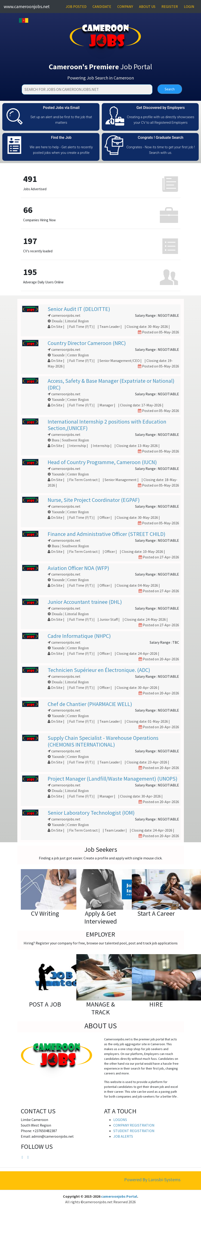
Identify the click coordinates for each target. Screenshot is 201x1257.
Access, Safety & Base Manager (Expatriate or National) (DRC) (111, 384)
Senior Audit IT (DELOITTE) (79, 309)
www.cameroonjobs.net (27, 6)
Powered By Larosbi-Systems (152, 1179)
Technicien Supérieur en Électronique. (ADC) (99, 670)
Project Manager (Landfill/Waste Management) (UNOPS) (112, 778)
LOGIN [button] (189, 6)
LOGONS (120, 1119)
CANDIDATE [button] (102, 6)
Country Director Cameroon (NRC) (87, 343)
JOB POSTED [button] (76, 6)
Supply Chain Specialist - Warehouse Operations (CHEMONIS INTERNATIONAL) (103, 741)
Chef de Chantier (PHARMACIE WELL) (90, 704)
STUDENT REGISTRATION (134, 1130)
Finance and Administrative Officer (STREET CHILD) (106, 534)
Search (170, 89)
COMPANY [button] (125, 6)
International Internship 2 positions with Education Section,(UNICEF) (107, 425)
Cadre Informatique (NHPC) (79, 636)
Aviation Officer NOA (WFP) (78, 568)
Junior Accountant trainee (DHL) (85, 601)
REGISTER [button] (169, 6)
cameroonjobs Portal (119, 1196)
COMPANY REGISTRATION (134, 1125)
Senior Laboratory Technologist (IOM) (91, 812)
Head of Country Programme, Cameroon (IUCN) (102, 462)
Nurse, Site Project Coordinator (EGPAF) (94, 499)
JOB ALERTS (123, 1136)
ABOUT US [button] (147, 6)
